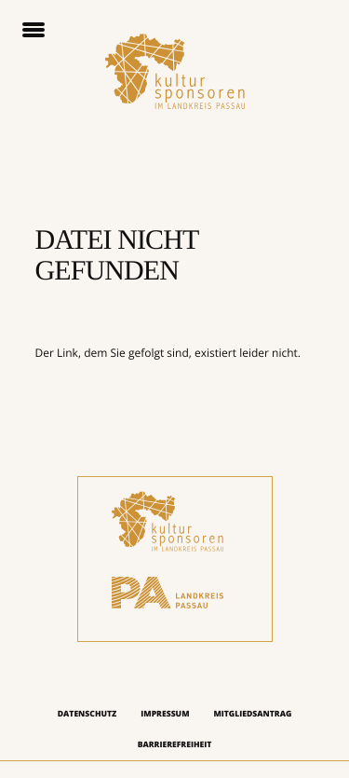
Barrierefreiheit (175, 744)
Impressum (165, 713)
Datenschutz (87, 713)
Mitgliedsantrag (252, 713)
